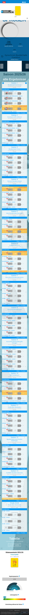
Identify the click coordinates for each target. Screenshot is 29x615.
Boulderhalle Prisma (14, 149)
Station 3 (14, 147)
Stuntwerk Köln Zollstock (14, 117)
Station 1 (14, 83)
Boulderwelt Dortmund (14, 85)
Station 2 (14, 115)
